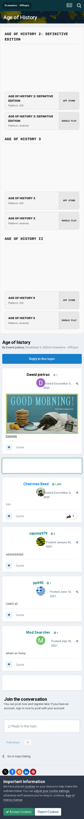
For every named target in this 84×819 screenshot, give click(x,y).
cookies (30, 786)
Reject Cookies (48, 812)
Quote (20, 447)
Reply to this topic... (23, 726)
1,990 (56, 484)
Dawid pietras (15, 347)
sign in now (23, 708)
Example (11, 436)
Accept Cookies (19, 812)
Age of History (20, 17)
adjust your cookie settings (51, 791)
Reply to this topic (42, 359)
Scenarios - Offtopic (65, 347)
